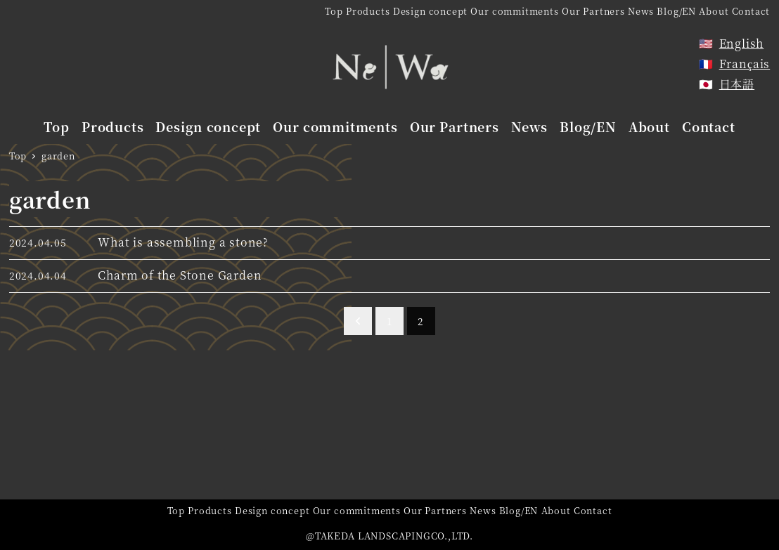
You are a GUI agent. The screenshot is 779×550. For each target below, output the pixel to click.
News (641, 11)
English (741, 43)
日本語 (736, 84)
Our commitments (514, 11)
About (713, 11)
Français (745, 63)
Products (368, 11)
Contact (751, 11)
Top (333, 11)
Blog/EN (676, 11)
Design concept (430, 11)
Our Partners (593, 11)
